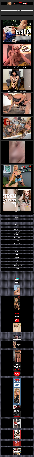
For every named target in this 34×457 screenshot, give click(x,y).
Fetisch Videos (17, 257)
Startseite (17, 217)
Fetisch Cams (17, 260)
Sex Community (17, 246)
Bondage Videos (17, 240)
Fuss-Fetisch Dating (17, 262)
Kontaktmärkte (17, 248)
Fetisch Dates (17, 235)
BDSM (17, 259)
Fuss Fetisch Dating (17, 225)
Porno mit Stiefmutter (17, 266)
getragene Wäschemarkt (17, 237)
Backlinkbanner (17, 268)
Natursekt (17, 251)
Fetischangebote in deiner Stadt (17, 265)
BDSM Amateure (17, 243)
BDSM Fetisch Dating (17, 229)
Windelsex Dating (17, 231)
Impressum (17, 214)
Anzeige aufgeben (17, 221)
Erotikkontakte (17, 249)
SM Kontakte (17, 252)
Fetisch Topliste (17, 232)
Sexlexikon (17, 263)
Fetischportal (17, 254)
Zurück (17, 15)
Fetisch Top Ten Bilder (17, 234)
